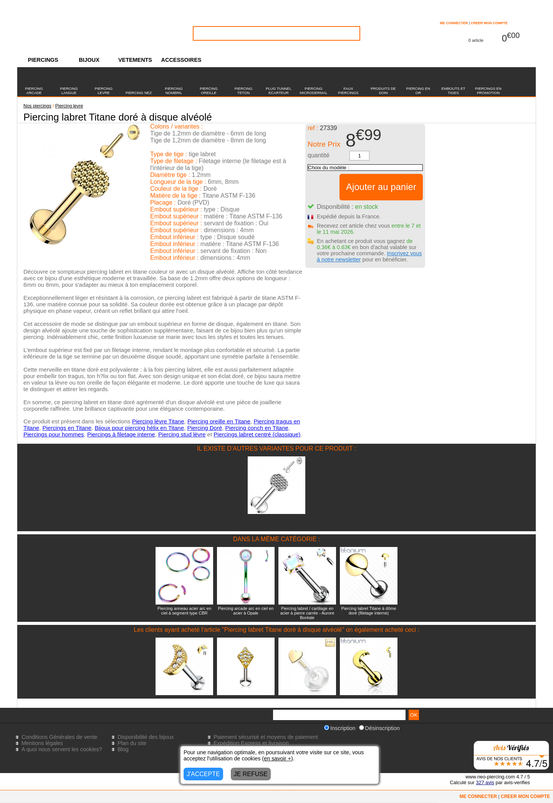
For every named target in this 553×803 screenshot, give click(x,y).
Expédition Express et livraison (251, 743)
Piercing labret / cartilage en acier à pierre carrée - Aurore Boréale (307, 613)
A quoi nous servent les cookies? (62, 749)
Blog (123, 749)
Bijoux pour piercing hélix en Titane (139, 428)
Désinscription (379, 728)
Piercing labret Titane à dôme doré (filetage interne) (368, 610)
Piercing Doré (204, 428)
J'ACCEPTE (203, 774)
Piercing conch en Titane (256, 428)
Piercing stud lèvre (181, 434)
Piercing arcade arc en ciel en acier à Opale (246, 610)
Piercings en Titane (66, 428)
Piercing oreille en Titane (218, 421)
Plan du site (132, 743)
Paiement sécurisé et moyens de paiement (266, 737)
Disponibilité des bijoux (146, 737)
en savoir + (277, 758)
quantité (318, 155)
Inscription (340, 728)
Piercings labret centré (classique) (257, 434)
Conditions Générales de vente (60, 737)
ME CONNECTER (454, 23)
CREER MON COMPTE (489, 23)
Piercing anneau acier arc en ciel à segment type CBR (184, 610)
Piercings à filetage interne (121, 434)
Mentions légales (42, 743)
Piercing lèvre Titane (158, 421)
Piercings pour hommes (53, 434)
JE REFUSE (251, 774)
